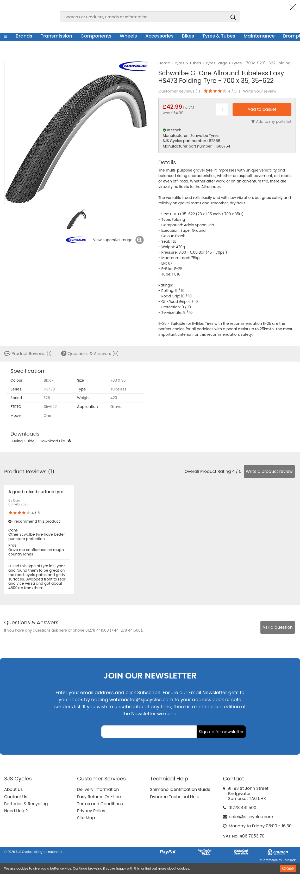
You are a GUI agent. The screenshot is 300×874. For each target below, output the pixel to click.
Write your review (260, 91)
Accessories (159, 36)
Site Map (86, 818)
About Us (13, 789)
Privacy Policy (91, 811)
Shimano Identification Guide (180, 789)
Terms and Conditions (100, 804)
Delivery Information (98, 789)
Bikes (188, 36)
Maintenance (259, 36)
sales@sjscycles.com (251, 817)
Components (95, 36)
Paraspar (289, 860)
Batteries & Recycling (26, 804)
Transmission (56, 36)
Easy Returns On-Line (99, 797)
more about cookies (173, 868)
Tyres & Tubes (218, 36)
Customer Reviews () (179, 91)
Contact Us (15, 797)
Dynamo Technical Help (174, 797)
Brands (24, 36)
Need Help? (16, 811)
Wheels (128, 36)
